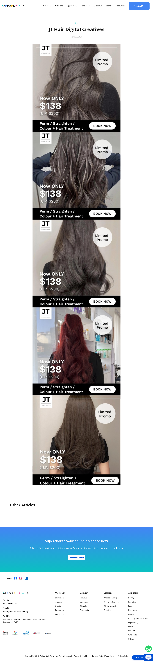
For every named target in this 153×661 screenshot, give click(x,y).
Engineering (133, 622)
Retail (130, 626)
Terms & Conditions (82, 656)
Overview (47, 6)
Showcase (86, 6)
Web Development (111, 602)
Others (131, 639)
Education (132, 602)
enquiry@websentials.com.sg (15, 611)
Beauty (131, 598)
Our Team (84, 602)
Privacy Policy (98, 656)
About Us (83, 598)
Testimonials (85, 610)
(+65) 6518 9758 (10, 603)
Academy (97, 6)
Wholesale (132, 635)
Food (130, 606)
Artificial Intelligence (112, 598)
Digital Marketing (111, 606)
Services (131, 630)
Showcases (59, 598)
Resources (120, 6)
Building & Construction (138, 618)
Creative (107, 610)
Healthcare (132, 610)
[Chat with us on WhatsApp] (148, 648)
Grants (109, 6)
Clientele (83, 606)
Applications (72, 6)
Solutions (59, 6)
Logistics (131, 614)
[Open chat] (148, 657)
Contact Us (139, 6)
